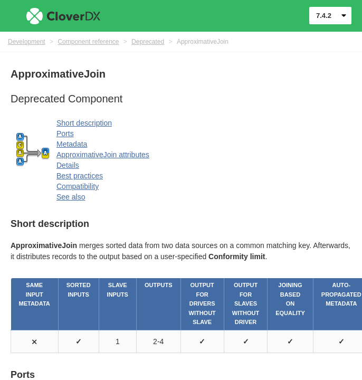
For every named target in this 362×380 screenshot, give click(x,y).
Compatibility (77, 186)
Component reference (88, 41)
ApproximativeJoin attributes (102, 154)
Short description (84, 123)
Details (67, 165)
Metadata (71, 144)
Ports (65, 133)
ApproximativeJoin (202, 41)
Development (26, 41)
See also (70, 197)
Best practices (79, 176)
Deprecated (147, 41)
